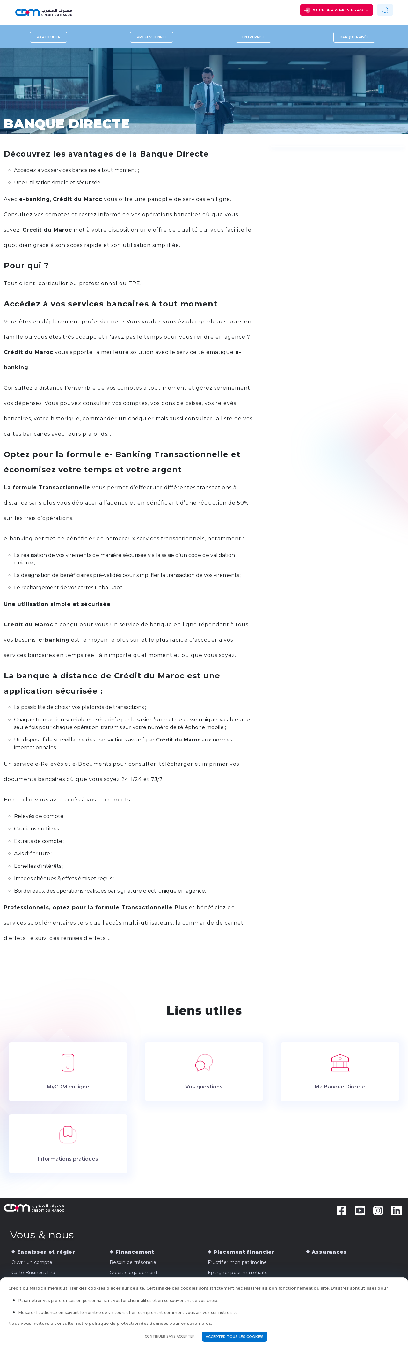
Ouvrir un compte (31, 1262)
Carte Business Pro (33, 1272)
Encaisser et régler (46, 1252)
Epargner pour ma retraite (238, 1272)
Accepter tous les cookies (235, 1336)
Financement (134, 1252)
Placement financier (244, 1252)
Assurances (329, 1252)
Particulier (49, 37)
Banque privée (354, 37)
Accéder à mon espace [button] (340, 9)
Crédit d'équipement (133, 1272)
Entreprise (253, 37)
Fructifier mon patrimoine (237, 1262)
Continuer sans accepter (170, 1336)
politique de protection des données (128, 1323)
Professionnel (152, 37)
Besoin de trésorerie (133, 1262)
